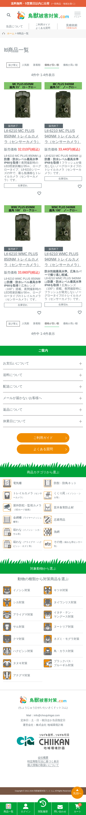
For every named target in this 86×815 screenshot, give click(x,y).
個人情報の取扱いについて (43, 765)
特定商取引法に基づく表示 (43, 761)
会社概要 (43, 757)
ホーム (10, 33)
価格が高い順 (70, 64)
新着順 (36, 64)
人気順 (25, 64)
